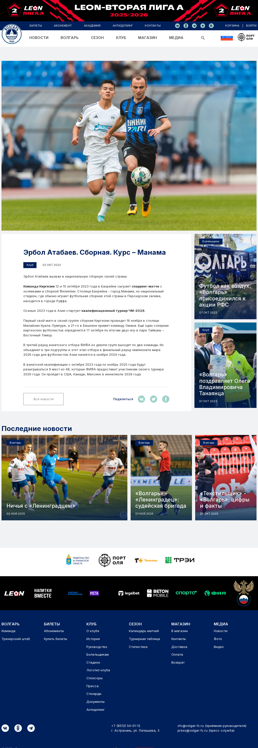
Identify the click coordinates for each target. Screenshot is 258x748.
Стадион (93, 662)
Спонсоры (94, 678)
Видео (219, 647)
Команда (8, 631)
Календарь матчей (144, 631)
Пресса (92, 686)
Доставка (179, 647)
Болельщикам (97, 654)
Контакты (178, 639)
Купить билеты (55, 639)
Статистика (138, 647)
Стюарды (93, 694)
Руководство (96, 647)
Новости (220, 631)
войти (252, 25)
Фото (218, 639)
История (93, 639)
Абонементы (54, 631)
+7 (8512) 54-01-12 (125, 726)
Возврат (177, 662)
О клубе (92, 631)
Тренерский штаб (15, 639)
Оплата (177, 654)
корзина (233, 25)
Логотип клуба (98, 670)
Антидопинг (95, 710)
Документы (95, 702)
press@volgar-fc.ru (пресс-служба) (206, 730)
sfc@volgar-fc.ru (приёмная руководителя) (212, 726)
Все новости (44, 399)
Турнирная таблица (144, 639)
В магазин (179, 631)
